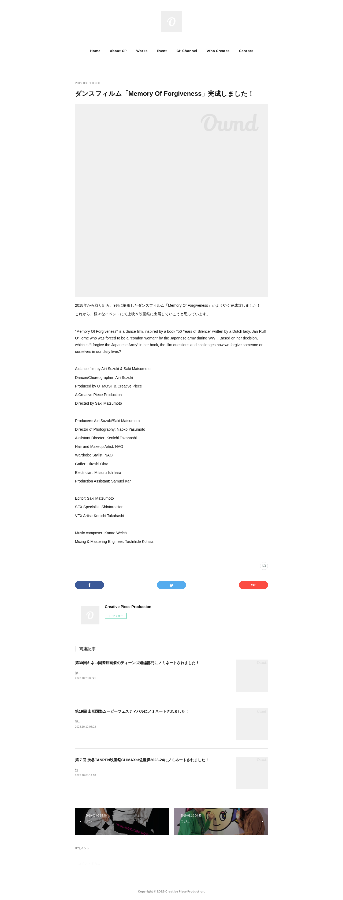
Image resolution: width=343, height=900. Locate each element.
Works (141, 51)
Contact (246, 51)
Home (95, 51)
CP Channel (187, 51)
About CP (118, 51)
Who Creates (218, 51)
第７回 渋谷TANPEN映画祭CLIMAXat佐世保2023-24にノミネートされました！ (142, 760)
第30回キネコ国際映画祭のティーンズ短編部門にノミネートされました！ (137, 663)
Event (162, 51)
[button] (95, 51)
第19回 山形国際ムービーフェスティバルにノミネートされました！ (132, 711)
